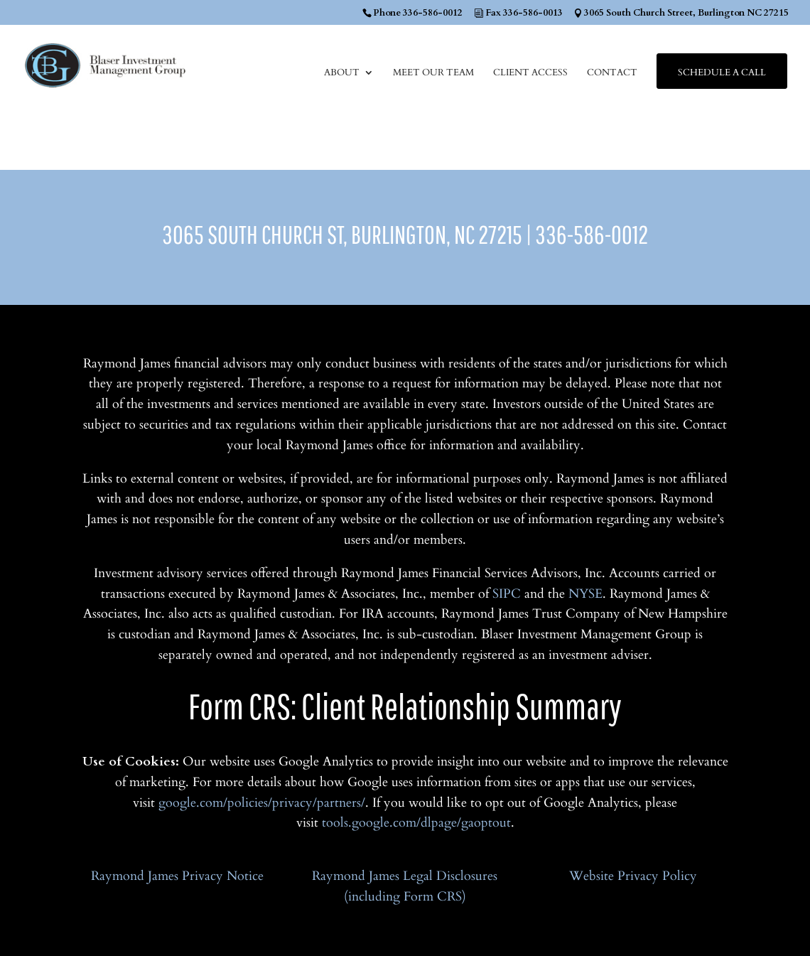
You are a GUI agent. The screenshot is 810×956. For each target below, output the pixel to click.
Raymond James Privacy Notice (177, 876)
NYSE (585, 594)
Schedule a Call (722, 73)
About (342, 73)
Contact (612, 73)
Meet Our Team (433, 73)
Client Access (530, 73)
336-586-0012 (591, 234)
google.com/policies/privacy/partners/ (261, 803)
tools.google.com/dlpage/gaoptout (416, 823)
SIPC (506, 594)
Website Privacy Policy (633, 876)
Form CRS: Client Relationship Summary (405, 705)
